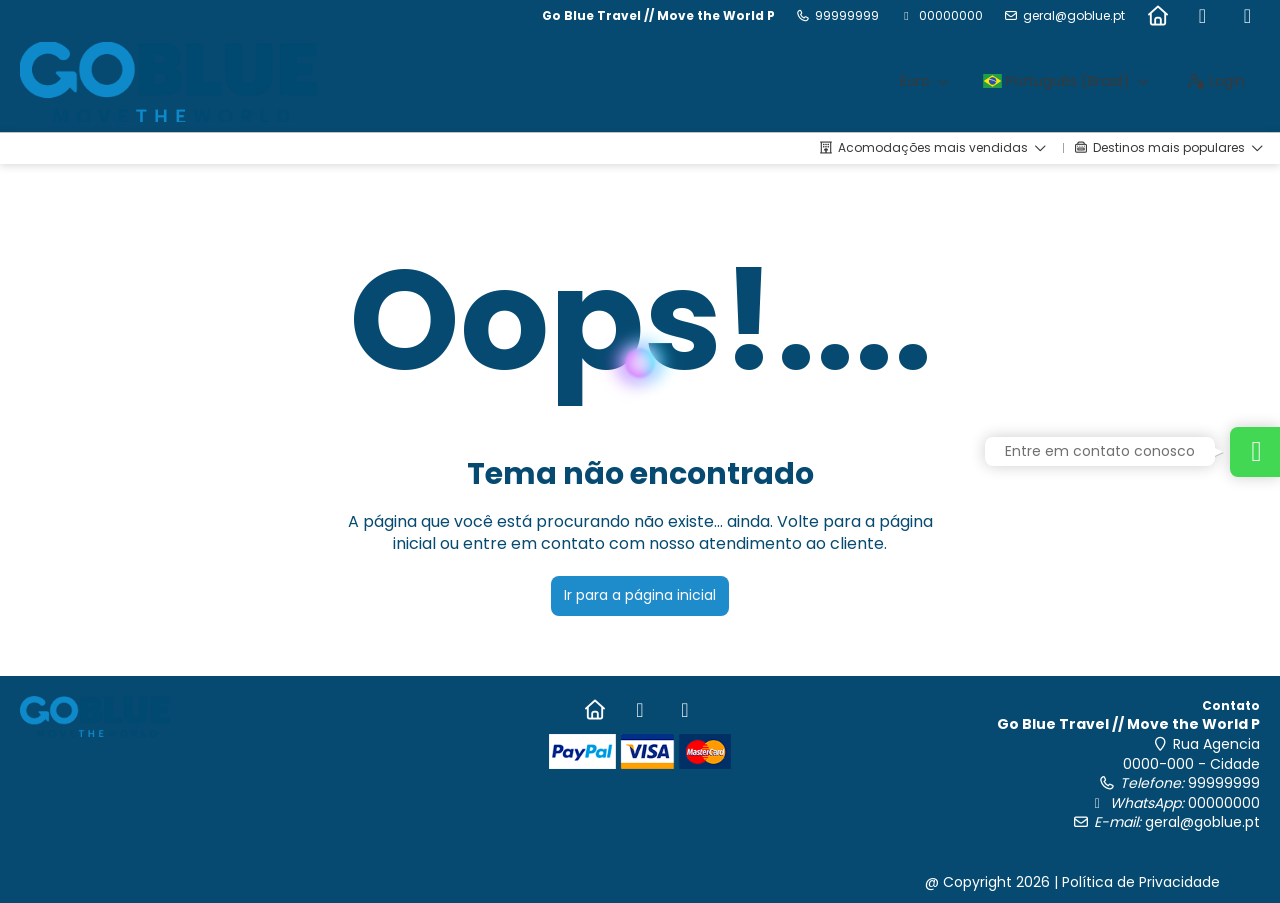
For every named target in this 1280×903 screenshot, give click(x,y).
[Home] (1157, 16)
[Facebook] (1202, 16)
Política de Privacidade (1141, 882)
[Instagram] (1247, 16)
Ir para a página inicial (640, 595)
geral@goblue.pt (1074, 16)
